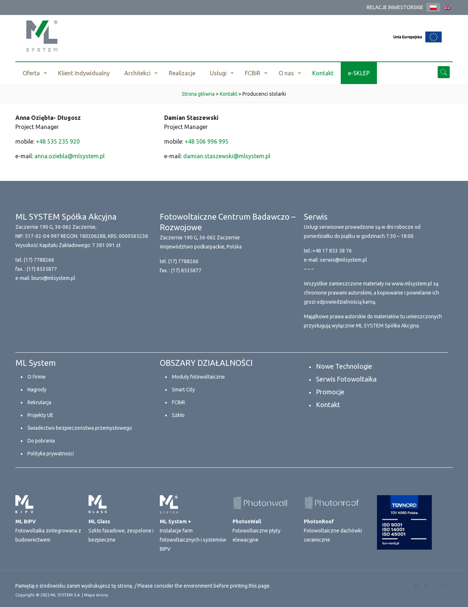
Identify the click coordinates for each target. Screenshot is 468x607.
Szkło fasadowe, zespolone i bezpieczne (121, 531)
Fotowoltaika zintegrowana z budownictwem (48, 531)
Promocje (330, 391)
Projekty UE (40, 415)
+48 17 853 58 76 (332, 251)
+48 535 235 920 (58, 141)
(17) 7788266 (39, 260)
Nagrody (36, 389)
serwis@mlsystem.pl (343, 260)
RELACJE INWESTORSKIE (395, 7)
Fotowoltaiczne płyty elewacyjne (256, 531)
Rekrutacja (39, 402)
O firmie (36, 377)
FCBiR (178, 402)
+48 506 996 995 (207, 141)
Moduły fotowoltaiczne (198, 377)
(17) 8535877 (42, 269)
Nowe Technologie (344, 366)
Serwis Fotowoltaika (346, 379)
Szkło (178, 415)
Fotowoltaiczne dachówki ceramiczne (333, 531)
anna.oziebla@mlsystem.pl (69, 156)
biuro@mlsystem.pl (53, 278)
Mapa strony (96, 595)
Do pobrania (41, 441)
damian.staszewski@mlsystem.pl (226, 156)
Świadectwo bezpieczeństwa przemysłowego (79, 428)
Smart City (183, 389)
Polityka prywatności (50, 453)
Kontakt (328, 404)
